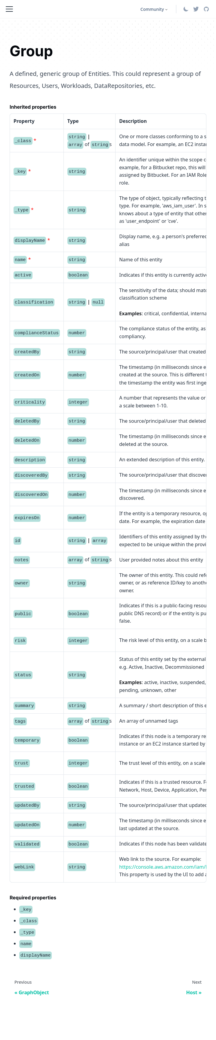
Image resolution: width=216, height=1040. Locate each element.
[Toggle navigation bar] (9, 9)
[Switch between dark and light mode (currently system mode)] (186, 9)
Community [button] (152, 9)
